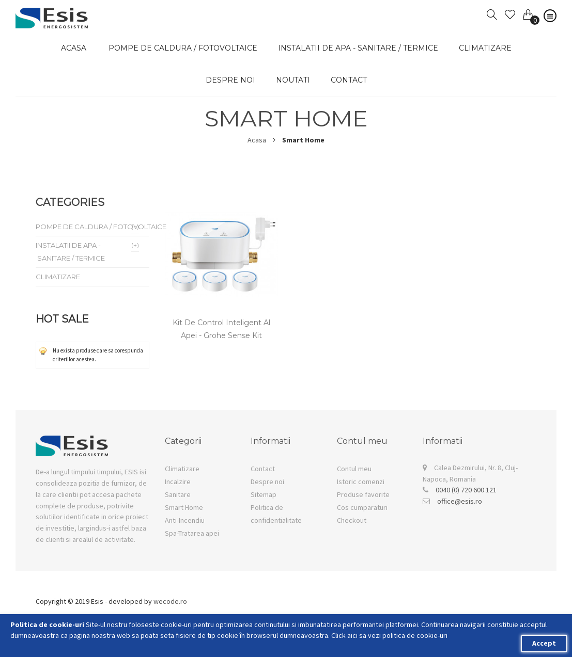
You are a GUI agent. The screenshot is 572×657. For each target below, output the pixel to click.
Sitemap (263, 494)
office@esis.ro (459, 501)
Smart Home (184, 507)
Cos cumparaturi (362, 507)
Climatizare (182, 468)
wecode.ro (170, 601)
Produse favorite (363, 494)
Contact (349, 80)
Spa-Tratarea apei (192, 533)
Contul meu (354, 468)
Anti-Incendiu (185, 520)
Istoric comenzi (360, 481)
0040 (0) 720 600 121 (466, 489)
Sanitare (178, 494)
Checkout (351, 520)
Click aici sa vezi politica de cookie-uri (389, 635)
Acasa (257, 140)
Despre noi (230, 80)
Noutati (293, 80)
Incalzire (178, 481)
